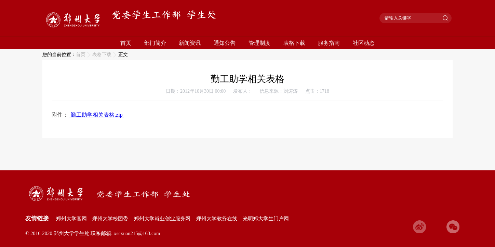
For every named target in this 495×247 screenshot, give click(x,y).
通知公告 (225, 43)
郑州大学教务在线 (216, 218)
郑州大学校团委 (110, 218)
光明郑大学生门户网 (266, 218)
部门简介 (155, 43)
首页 (125, 43)
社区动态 (364, 43)
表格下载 (294, 43)
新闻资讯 (190, 43)
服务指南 (329, 43)
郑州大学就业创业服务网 (162, 218)
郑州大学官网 (71, 218)
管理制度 (259, 43)
